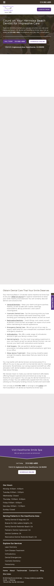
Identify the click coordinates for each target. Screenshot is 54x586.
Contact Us (33, 571)
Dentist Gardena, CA (13, 533)
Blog (42, 571)
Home (5, 571)
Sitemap (12, 580)
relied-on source (17, 297)
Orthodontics (12, 334)
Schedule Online (44, 9)
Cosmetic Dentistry (12, 561)
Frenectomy (10, 564)
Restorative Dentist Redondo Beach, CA (21, 537)
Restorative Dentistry (15, 320)
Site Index (7, 574)
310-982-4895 (15, 32)
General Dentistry (13, 305)
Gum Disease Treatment (14, 550)
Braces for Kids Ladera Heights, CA (18, 523)
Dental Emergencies (13, 557)
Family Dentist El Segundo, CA (17, 520)
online (40, 386)
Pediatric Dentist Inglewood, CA (17, 530)
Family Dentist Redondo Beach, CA (19, 527)
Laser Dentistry (11, 547)
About (12, 571)
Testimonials (22, 571)
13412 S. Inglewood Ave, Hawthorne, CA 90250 (24, 47)
